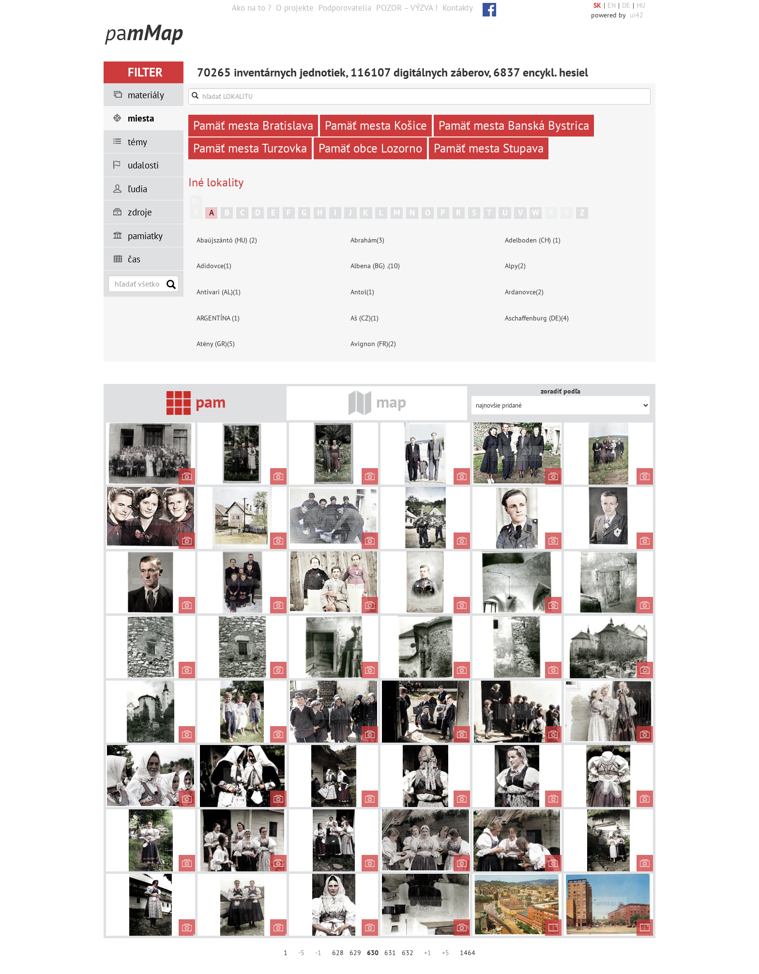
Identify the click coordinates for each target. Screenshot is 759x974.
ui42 (636, 15)
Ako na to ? (251, 7)
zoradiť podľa (560, 391)
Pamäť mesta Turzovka (250, 148)
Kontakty (457, 7)
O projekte (295, 7)
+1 (427, 952)
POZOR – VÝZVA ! (407, 7)
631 (390, 952)
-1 (318, 952)
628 (338, 952)
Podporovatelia (345, 7)
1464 (467, 952)
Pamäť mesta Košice (376, 125)
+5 (445, 952)
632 (407, 952)
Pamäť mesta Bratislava (253, 125)
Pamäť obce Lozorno (370, 148)
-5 (301, 952)
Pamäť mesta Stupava (489, 148)
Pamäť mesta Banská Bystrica (514, 125)
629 (355, 952)
